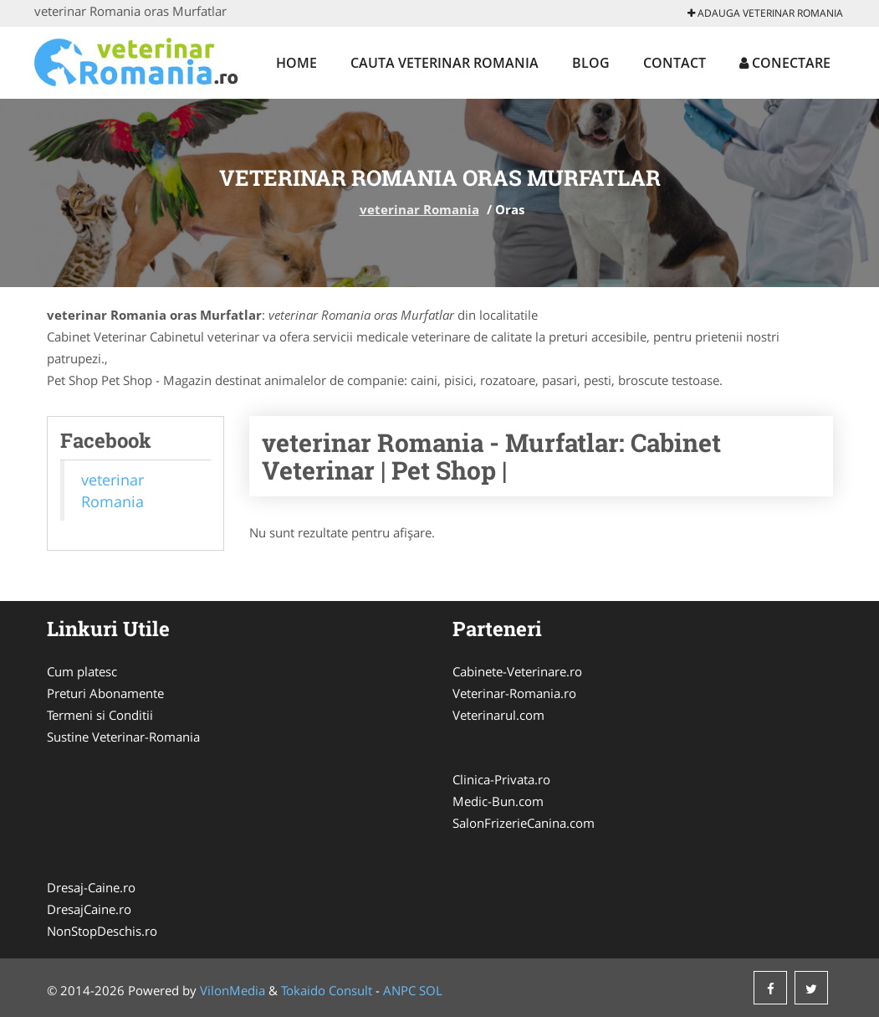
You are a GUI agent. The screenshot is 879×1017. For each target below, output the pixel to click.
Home (296, 63)
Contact (674, 63)
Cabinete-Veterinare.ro (517, 671)
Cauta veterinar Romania (444, 63)
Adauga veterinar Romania (765, 13)
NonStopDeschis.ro (102, 930)
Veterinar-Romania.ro (514, 693)
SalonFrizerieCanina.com (523, 822)
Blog (591, 63)
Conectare (784, 63)
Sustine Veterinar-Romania (123, 736)
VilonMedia (232, 990)
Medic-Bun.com (498, 801)
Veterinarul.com (498, 714)
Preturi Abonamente (105, 693)
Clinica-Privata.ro (501, 779)
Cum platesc (82, 671)
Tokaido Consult (326, 990)
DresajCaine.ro (89, 909)
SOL (430, 990)
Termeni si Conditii (100, 714)
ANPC (399, 990)
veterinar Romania (419, 209)
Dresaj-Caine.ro (91, 887)
